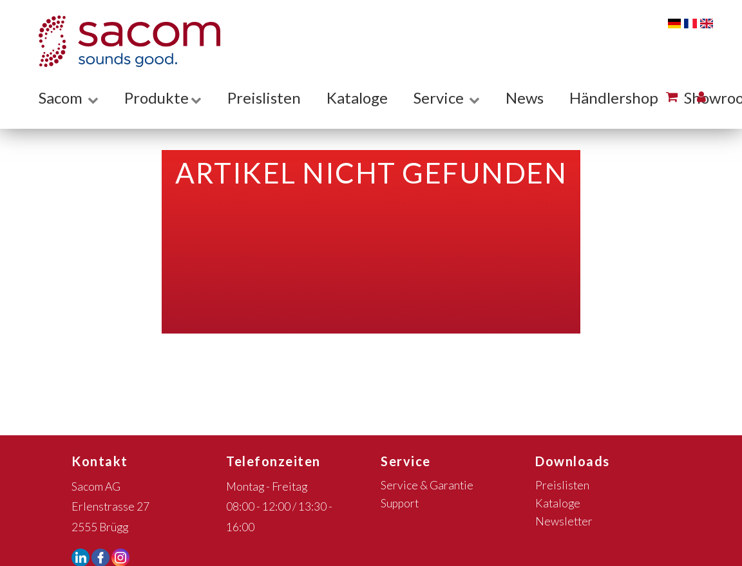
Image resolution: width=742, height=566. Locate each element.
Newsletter (564, 521)
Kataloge (357, 97)
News (525, 97)
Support (400, 503)
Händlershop (613, 97)
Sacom (69, 97)
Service (447, 97)
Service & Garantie (427, 485)
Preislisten (264, 97)
